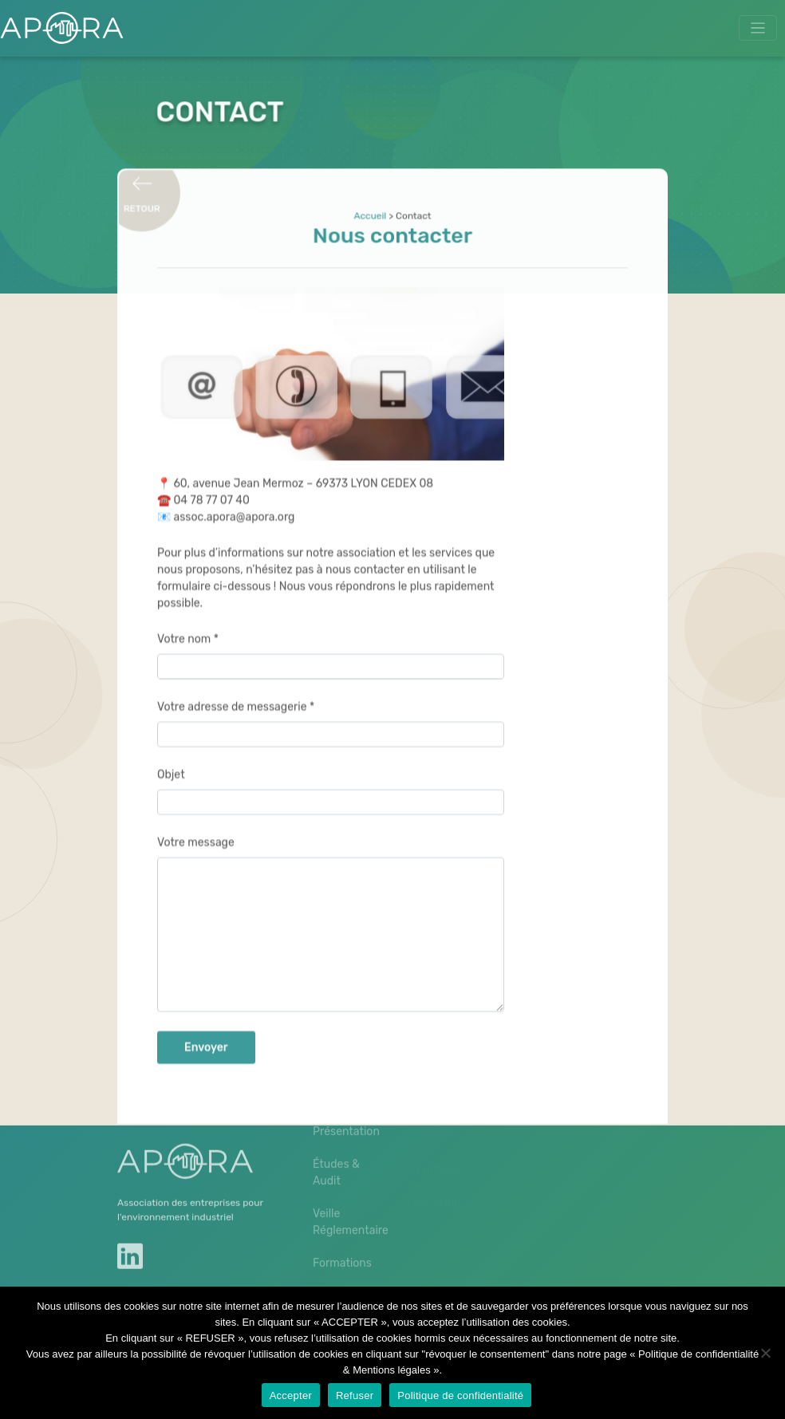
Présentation (345, 1105)
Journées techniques (342, 1278)
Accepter (291, 1395)
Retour (143, 203)
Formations (342, 1237)
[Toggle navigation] (758, 28)
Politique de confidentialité (460, 1395)
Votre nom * (188, 629)
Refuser (354, 1395)
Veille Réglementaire (345, 1196)
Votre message (196, 832)
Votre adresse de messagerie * (235, 697)
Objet (171, 764)
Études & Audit (336, 1146)
